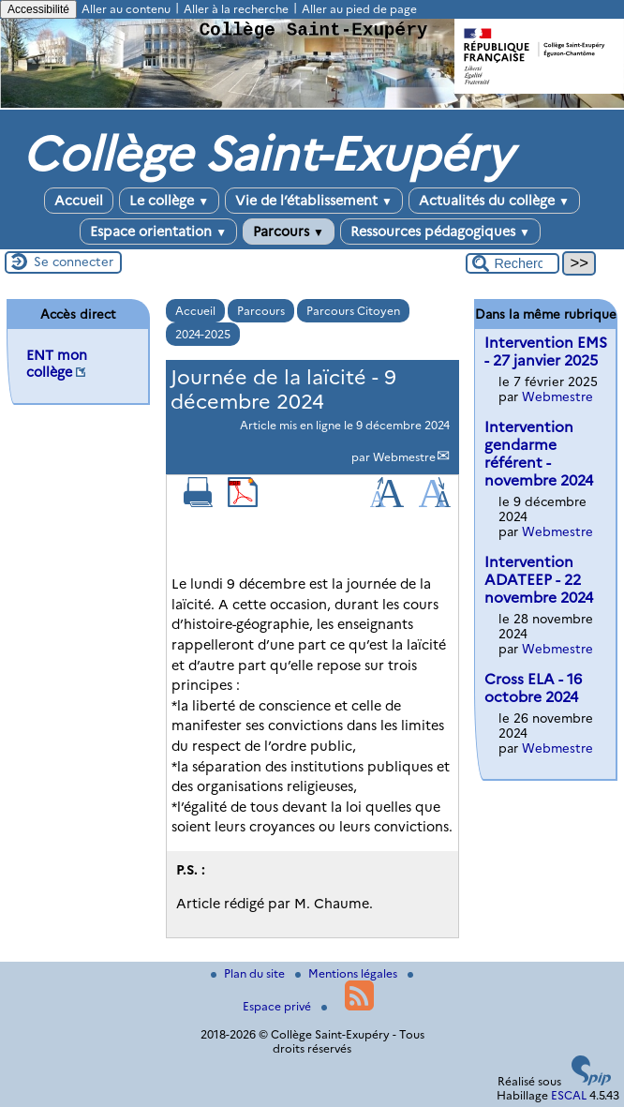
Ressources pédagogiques (440, 231)
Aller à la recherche (236, 9)
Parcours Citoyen (353, 311)
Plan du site (249, 973)
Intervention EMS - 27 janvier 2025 (545, 351)
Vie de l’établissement (314, 200)
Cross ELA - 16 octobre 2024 (533, 688)
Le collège (169, 200)
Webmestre (404, 457)
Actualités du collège (494, 200)
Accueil (78, 200)
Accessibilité (38, 9)
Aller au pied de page (359, 9)
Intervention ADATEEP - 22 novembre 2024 (538, 579)
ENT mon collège (56, 364)
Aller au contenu (126, 9)
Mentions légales (347, 973)
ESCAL (569, 1095)
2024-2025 (202, 334)
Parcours (288, 231)
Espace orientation (158, 231)
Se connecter (73, 261)
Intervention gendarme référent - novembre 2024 (538, 453)
